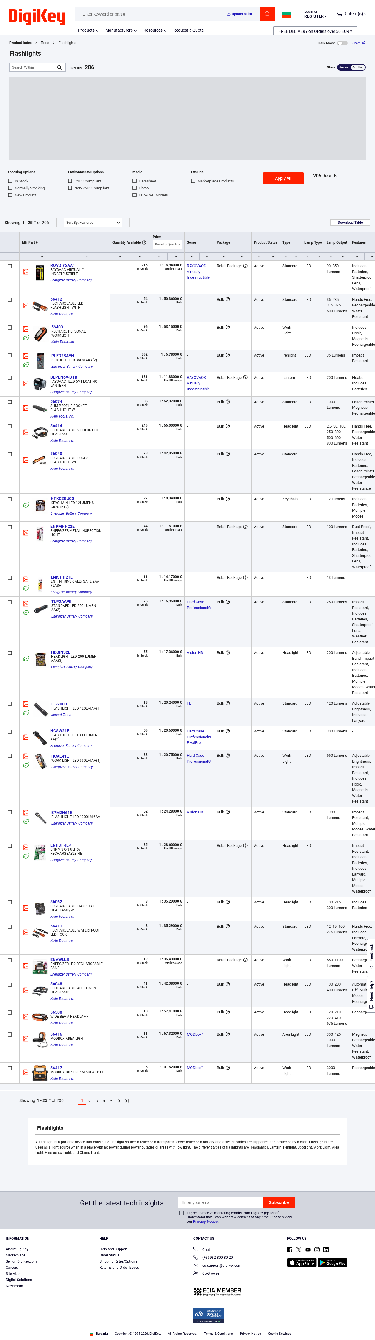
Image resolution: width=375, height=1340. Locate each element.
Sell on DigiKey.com (21, 1261)
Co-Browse (206, 1274)
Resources (153, 30)
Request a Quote (188, 30)
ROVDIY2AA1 (62, 265)
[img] (37, 17)
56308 (56, 1012)
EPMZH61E (61, 812)
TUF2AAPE (61, 601)
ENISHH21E (62, 577)
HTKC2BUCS (62, 498)
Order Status (109, 1255)
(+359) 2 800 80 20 (213, 1258)
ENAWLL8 (59, 959)
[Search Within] (33, 67)
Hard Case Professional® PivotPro (199, 737)
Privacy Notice (205, 1221)
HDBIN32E (60, 652)
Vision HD (195, 652)
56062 (56, 901)
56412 (56, 299)
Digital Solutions (19, 1280)
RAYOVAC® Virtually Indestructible (198, 271)
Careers (12, 1268)
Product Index (20, 43)
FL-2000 (59, 704)
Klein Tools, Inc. (62, 314)
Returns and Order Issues (119, 1268)
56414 (56, 425)
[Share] (359, 43)
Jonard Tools (61, 715)
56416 (56, 1034)
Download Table (350, 222)
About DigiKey (17, 1249)
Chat (201, 1250)
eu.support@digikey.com (217, 1266)
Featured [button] (79, 222)
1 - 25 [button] (27, 222)
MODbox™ (195, 1034)
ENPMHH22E (62, 526)
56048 (56, 983)
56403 (57, 327)
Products (86, 30)
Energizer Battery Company (71, 280)
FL (189, 703)
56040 (56, 453)
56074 (56, 401)
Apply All (283, 178)
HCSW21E (59, 730)
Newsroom (14, 1286)
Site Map (13, 1274)
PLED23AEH (62, 355)
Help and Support (113, 1249)
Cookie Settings (279, 1334)
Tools (45, 43)
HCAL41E (60, 756)
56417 (56, 1068)
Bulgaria (99, 1334)
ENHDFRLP (60, 845)
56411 (56, 926)
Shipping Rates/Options (118, 1261)
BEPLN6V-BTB (63, 377)
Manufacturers (119, 30)
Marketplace (15, 1255)
